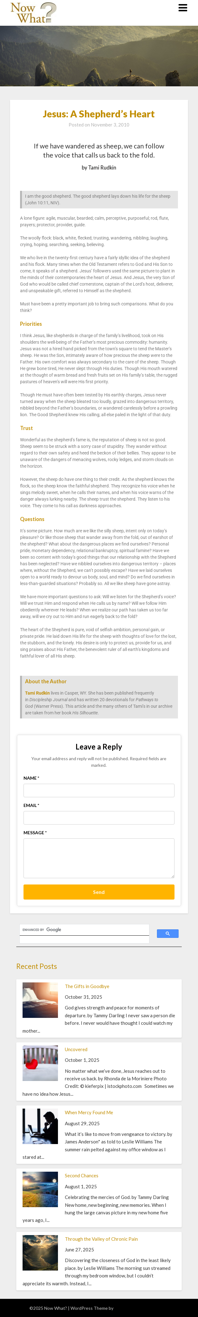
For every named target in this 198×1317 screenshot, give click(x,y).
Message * (35, 832)
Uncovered (76, 1049)
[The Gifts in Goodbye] (40, 1016)
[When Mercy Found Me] (40, 1142)
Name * (31, 778)
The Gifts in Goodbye (87, 986)
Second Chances (81, 1175)
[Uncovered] (40, 1079)
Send (99, 892)
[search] (81, 930)
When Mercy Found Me (89, 1112)
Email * (31, 805)
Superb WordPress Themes (141, 1308)
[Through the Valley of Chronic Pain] (40, 1268)
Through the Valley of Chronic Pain (101, 1239)
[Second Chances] (40, 1205)
